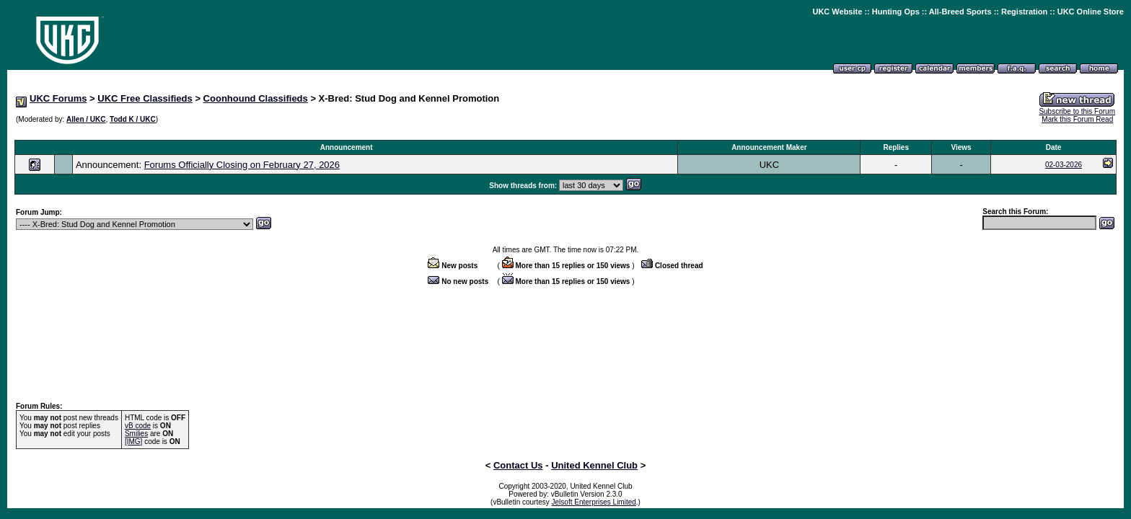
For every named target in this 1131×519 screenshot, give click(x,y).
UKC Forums (58, 98)
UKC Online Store (1090, 11)
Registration (1024, 11)
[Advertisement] (565, 132)
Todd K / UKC (133, 119)
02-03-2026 (1063, 165)
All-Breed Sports (960, 11)
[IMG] (133, 441)
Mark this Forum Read (1077, 119)
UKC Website (837, 11)
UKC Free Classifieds (145, 98)
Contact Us (518, 465)
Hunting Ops (896, 11)
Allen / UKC (85, 119)
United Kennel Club (594, 465)
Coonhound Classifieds (255, 98)
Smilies (136, 434)
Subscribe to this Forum (1077, 111)
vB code (138, 426)
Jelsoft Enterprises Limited (594, 502)
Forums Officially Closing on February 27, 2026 (242, 164)
